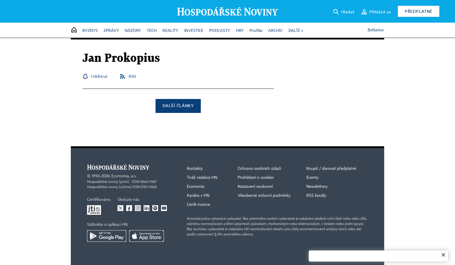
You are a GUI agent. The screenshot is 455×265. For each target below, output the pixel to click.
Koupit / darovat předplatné (331, 169)
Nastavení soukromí (255, 187)
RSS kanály (316, 196)
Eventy (312, 178)
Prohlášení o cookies (256, 178)
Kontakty (195, 169)
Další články (178, 105)
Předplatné (418, 11)
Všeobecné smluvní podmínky (264, 196)
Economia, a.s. (123, 176)
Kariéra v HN (198, 196)
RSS (132, 76)
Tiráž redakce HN (202, 178)
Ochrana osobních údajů (259, 169)
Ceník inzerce (198, 205)
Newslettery (317, 187)
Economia (195, 187)
